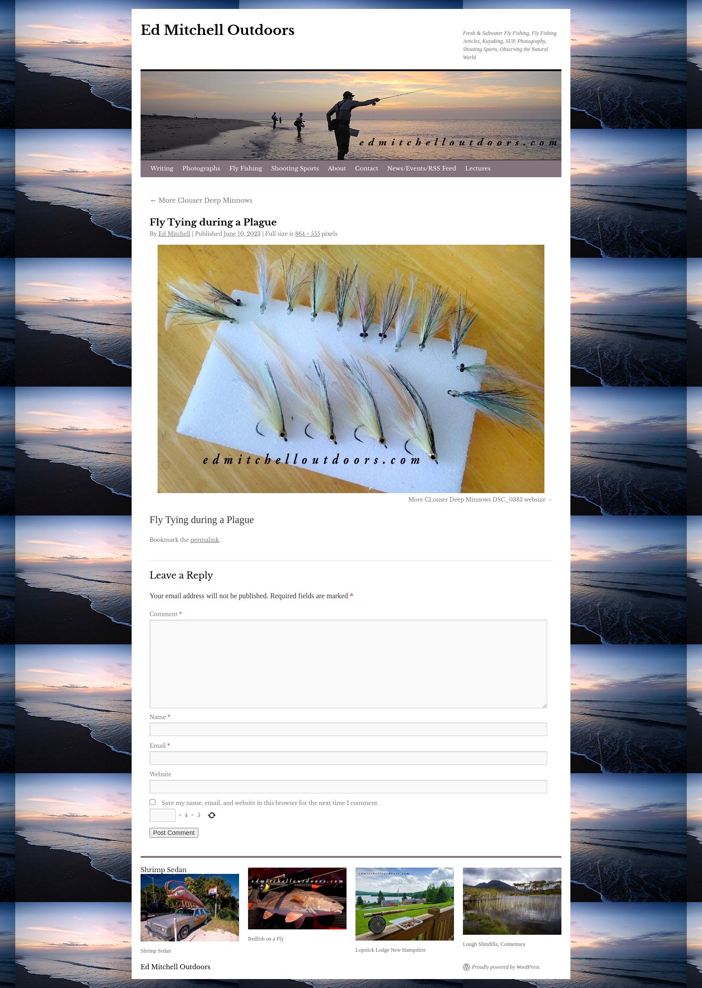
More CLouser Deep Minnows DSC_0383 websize (476, 499)
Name (160, 717)
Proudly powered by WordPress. (506, 967)
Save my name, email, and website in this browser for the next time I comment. (270, 803)
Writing (161, 168)
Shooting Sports (295, 168)
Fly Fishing (245, 168)
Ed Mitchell (174, 233)
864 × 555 (307, 233)
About (337, 168)
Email (160, 745)
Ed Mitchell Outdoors (218, 30)
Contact (366, 168)
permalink (204, 540)
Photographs (201, 168)
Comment (166, 614)
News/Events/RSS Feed (421, 168)
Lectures (478, 168)
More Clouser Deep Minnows (201, 200)
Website (160, 774)
